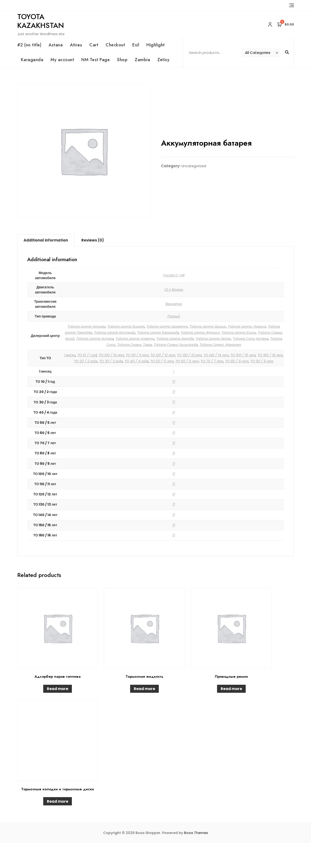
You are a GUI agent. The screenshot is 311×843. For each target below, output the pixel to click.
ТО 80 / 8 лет (236, 361)
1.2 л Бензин (173, 289)
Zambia (142, 60)
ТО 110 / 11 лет (137, 355)
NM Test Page (95, 60)
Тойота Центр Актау (213, 338)
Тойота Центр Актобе (175, 338)
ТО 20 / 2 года (85, 361)
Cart (93, 45)
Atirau (76, 45)
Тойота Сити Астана (250, 338)
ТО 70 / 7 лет (212, 361)
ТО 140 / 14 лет (216, 355)
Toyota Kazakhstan (40, 21)
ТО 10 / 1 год (87, 355)
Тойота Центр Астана (95, 338)
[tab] (45, 240)
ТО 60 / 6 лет (187, 361)
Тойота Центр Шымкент (167, 326)
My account (62, 60)
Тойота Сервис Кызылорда (176, 344)
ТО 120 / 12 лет (162, 355)
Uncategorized (193, 166)
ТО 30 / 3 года (111, 361)
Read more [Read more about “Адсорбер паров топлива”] (57, 688)
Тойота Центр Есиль (238, 332)
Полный (174, 316)
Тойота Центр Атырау (86, 326)
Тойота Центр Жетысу (200, 332)
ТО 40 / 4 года (137, 361)
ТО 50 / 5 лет (162, 361)
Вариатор (174, 303)
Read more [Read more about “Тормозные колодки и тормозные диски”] (57, 801)
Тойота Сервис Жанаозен (220, 344)
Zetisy (163, 60)
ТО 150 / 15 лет (243, 355)
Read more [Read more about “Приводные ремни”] (231, 688)
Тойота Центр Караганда (158, 332)
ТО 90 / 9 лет (261, 361)
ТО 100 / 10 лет (111, 355)
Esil (135, 45)
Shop (122, 60)
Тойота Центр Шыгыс (207, 326)
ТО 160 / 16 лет (270, 355)
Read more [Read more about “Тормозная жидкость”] (144, 688)
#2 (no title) (29, 45)
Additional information (46, 240)
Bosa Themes (196, 832)
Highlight (155, 45)
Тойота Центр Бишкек (126, 326)
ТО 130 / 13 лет (189, 355)
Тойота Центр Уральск (247, 326)
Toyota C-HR (174, 275)
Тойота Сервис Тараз (134, 344)
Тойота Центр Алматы (134, 338)
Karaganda (32, 60)
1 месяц (70, 355)
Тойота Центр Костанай (114, 332)
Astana (56, 45)
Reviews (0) (92, 240)
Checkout (115, 45)
